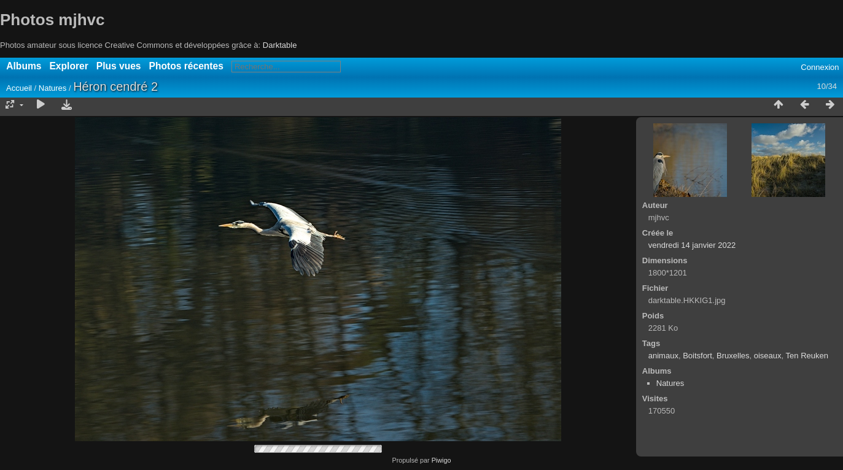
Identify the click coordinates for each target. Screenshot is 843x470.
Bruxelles (733, 355)
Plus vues (118, 66)
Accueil (19, 88)
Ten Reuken (807, 355)
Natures (53, 88)
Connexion (820, 67)
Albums (23, 66)
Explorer (68, 66)
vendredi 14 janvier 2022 (692, 245)
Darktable (280, 45)
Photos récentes (186, 66)
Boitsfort (697, 355)
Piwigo (441, 460)
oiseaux (768, 355)
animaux (663, 355)
